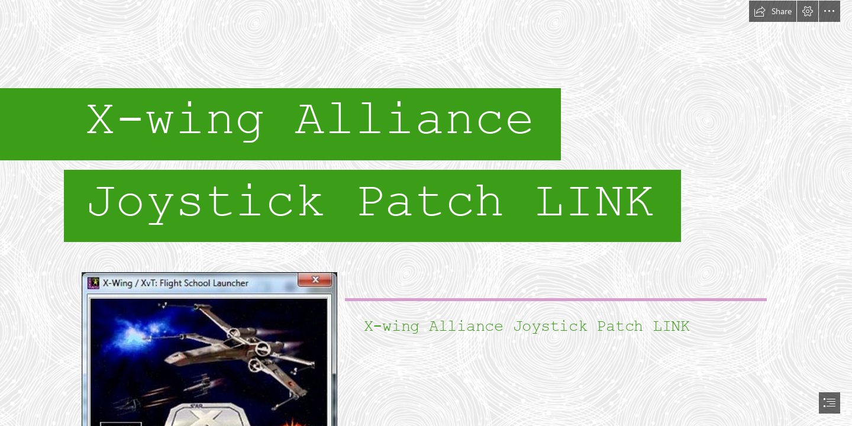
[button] (772, 11)
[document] (426, 213)
